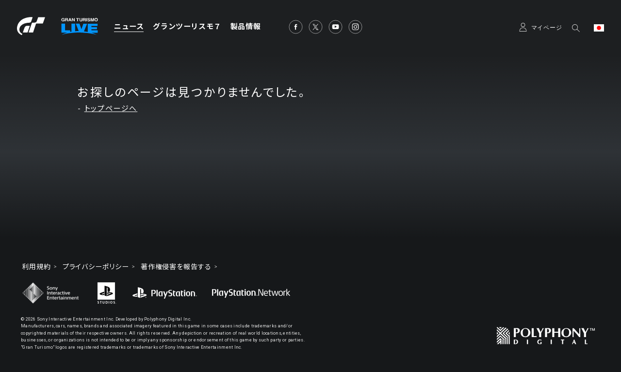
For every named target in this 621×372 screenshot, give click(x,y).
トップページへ (111, 108)
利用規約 (36, 266)
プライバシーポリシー (96, 266)
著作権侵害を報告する (176, 266)
